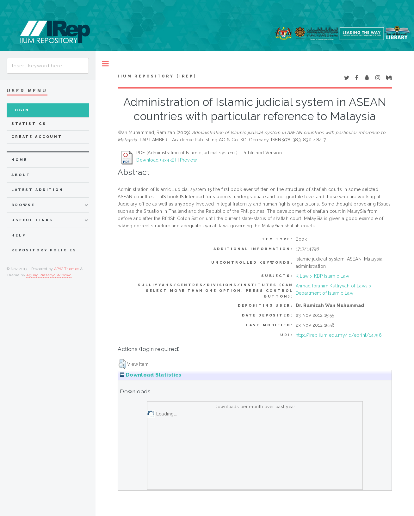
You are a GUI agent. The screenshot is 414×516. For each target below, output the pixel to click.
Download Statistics (150, 375)
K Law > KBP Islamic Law (322, 276)
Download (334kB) (156, 160)
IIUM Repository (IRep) (157, 76)
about (21, 175)
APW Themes (66, 269)
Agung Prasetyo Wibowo (48, 275)
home (19, 160)
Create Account (36, 137)
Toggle (105, 63)
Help (18, 235)
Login (20, 110)
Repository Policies (44, 250)
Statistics (28, 124)
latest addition (37, 190)
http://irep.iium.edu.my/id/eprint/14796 (339, 335)
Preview (188, 160)
